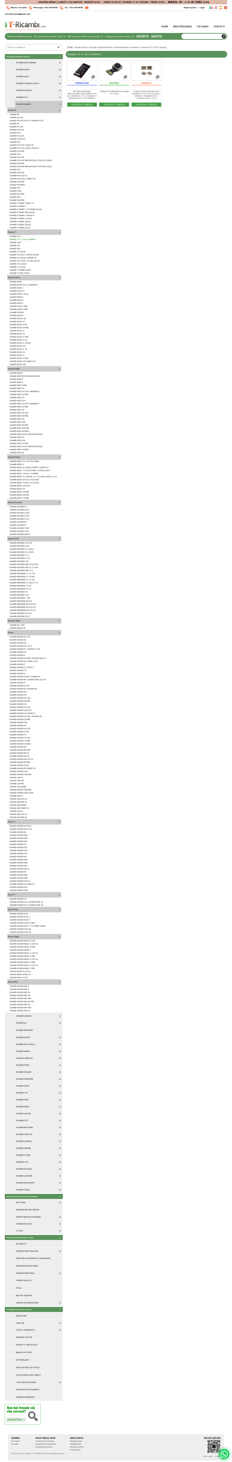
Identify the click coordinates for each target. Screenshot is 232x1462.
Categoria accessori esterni (119, 36)
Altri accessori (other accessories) (85, 36)
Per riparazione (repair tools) (49, 36)
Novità (156, 36)
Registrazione (190, 7)
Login (202, 7)
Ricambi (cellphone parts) (19, 36)
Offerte (142, 36)
